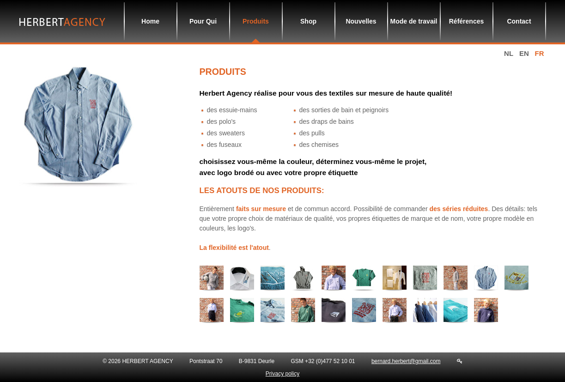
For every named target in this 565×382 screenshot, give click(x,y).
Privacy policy (282, 373)
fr (539, 53)
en (524, 53)
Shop (308, 21)
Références (466, 21)
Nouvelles (361, 21)
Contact (519, 21)
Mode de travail (413, 21)
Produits (256, 21)
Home (150, 21)
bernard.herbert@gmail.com (406, 361)
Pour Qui (203, 21)
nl (508, 53)
